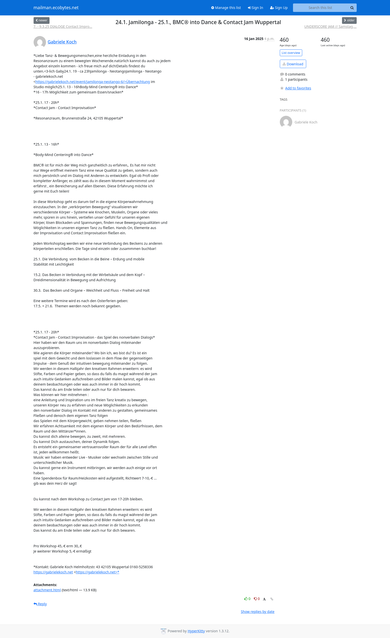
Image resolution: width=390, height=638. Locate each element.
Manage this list (226, 7)
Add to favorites (295, 88)
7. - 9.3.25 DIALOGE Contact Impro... (63, 26)
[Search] (352, 7)
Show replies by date (257, 611)
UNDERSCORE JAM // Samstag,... (330, 26)
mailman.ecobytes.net (56, 8)
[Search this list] (320, 7)
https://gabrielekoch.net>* (97, 572)
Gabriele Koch (62, 42)
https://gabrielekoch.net (53, 572)
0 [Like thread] (247, 598)
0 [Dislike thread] (257, 598)
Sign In (255, 7)
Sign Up (279, 7)
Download (293, 64)
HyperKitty (196, 631)
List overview (291, 53)
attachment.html (47, 590)
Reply (40, 603)
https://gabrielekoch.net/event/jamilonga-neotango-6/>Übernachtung (93, 81)
